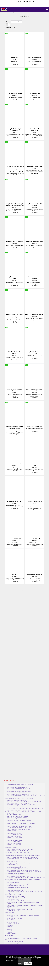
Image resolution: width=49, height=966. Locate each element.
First (23, 590)
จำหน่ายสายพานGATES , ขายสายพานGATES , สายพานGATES (17, 852)
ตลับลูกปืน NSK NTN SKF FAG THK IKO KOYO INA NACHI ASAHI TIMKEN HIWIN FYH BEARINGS (24, 903)
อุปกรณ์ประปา (10, 925)
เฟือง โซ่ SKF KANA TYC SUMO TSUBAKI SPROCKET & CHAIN (19, 909)
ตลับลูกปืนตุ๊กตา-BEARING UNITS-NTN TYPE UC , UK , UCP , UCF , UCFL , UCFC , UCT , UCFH (26, 877)
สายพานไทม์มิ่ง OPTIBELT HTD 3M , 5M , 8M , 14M (17, 850)
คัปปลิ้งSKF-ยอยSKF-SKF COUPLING (14, 814)
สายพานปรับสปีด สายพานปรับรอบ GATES (15, 854)
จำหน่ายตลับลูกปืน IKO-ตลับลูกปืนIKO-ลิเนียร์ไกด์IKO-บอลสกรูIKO (18, 863)
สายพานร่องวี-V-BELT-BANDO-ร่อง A (14, 846)
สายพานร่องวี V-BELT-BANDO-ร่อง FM (14, 837)
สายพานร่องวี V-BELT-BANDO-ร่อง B (14, 844)
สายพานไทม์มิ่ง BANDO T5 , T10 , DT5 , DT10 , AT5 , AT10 (19, 826)
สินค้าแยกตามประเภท (9, 912)
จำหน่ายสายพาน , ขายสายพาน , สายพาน (15, 941)
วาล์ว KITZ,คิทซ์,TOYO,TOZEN (13, 923)
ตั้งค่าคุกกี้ (20, 963)
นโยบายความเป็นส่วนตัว (36, 958)
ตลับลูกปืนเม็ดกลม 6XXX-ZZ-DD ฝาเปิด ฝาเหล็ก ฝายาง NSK (19, 791)
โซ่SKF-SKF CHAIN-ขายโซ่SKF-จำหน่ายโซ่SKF (16, 819)
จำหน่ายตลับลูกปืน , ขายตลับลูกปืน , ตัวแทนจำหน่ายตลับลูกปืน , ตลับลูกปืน (22, 938)
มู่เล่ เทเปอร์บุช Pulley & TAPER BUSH (14, 918)
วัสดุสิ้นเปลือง (9, 932)
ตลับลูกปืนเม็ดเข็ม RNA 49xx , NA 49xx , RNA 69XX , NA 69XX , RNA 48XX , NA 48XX (24, 871)
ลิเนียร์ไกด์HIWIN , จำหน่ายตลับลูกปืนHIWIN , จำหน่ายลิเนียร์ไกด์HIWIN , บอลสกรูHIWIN (22, 879)
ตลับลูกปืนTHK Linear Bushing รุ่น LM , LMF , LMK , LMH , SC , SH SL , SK (22, 857)
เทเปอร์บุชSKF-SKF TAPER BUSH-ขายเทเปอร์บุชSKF (17, 816)
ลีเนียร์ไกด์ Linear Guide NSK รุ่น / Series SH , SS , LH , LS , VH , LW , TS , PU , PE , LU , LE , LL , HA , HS (26, 796)
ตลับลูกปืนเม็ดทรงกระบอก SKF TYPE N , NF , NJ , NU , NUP (19, 803)
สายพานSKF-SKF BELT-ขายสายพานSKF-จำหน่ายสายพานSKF (19, 820)
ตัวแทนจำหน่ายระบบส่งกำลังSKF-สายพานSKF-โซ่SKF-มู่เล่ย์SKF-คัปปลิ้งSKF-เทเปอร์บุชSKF (23, 811)
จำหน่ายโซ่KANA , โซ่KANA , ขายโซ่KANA (13, 894)
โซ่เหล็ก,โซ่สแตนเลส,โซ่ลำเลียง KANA (14, 899)
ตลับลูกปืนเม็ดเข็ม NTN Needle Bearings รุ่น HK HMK (18, 876)
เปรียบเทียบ (15, 64)
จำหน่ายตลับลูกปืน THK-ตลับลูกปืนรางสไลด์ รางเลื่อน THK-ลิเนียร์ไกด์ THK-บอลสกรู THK (22, 855)
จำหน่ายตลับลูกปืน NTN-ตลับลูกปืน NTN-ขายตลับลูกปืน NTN (17, 873)
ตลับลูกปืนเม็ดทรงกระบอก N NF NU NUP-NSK (16, 792)
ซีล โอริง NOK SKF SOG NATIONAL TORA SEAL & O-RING (18, 908)
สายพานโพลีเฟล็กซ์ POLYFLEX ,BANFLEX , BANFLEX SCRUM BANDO (21, 823)
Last (26, 590)
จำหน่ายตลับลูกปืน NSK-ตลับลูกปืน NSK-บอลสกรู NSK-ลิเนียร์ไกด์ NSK (19, 784)
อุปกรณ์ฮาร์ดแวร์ (10, 928)
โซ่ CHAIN (9, 921)
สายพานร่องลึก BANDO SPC (12, 830)
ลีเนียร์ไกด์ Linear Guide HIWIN (13, 882)
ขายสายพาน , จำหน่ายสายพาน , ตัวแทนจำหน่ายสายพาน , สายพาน (20, 936)
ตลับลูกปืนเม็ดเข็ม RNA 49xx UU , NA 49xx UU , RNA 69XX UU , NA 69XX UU (22, 870)
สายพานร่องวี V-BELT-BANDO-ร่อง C (14, 843)
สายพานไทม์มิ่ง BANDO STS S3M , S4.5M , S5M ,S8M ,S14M (19, 827)
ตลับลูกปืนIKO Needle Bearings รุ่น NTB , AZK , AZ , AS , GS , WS (20, 866)
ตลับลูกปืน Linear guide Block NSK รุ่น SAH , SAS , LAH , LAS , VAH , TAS (22, 794)
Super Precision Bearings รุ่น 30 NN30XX (15, 790)
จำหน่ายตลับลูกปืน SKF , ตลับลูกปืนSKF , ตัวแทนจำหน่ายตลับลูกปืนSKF (19, 798)
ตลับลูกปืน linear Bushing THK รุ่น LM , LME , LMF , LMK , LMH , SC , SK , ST (22, 858)
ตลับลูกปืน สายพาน (9, 935)
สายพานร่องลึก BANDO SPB (12, 832)
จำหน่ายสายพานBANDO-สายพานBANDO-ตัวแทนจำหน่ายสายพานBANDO (20, 822)
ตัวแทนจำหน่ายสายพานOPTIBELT (12, 847)
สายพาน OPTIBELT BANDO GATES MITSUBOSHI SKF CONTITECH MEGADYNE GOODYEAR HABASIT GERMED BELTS (25, 906)
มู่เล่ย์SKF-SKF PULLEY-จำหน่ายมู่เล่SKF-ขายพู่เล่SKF (17, 817)
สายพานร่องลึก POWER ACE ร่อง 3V (14, 836)
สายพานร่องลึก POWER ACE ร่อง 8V (14, 833)
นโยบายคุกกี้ (11, 960)
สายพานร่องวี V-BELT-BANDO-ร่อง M (14, 840)
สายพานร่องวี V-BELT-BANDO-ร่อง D (14, 841)
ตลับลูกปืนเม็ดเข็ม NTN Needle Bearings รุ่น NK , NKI (17, 874)
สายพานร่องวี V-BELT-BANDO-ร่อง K (14, 839)
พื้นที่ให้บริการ (8, 940)
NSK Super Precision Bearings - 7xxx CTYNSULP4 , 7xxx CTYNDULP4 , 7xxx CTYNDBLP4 (25, 785)
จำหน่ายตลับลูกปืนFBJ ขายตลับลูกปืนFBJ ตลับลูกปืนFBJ (16, 887)
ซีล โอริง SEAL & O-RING (12, 922)
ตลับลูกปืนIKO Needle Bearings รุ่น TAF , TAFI (16, 867)
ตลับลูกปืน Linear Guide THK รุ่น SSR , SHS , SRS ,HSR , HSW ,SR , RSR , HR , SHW (24, 860)
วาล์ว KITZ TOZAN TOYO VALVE (13, 910)
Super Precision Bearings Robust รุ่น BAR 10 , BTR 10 (18, 788)
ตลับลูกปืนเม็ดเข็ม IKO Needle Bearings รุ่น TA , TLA (17, 868)
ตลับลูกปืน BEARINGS (11, 914)
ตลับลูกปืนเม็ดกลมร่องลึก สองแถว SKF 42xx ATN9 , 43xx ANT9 (19, 810)
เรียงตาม (8, 22)
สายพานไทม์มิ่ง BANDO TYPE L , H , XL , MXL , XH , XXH (18, 829)
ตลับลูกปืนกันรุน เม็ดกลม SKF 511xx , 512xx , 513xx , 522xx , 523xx (21, 804)
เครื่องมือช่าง (9, 929)
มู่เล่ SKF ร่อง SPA (10, 813)
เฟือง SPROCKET (10, 919)
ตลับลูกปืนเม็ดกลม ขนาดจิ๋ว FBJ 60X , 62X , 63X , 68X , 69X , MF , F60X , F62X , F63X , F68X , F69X (25, 892)
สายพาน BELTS (10, 916)
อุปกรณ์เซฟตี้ (9, 930)
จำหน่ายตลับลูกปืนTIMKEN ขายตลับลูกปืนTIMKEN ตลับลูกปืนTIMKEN (19, 884)
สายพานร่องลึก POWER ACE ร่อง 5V (14, 834)
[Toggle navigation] (47, 9)
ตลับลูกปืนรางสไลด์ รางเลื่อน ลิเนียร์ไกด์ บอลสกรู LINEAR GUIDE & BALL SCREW (23, 915)
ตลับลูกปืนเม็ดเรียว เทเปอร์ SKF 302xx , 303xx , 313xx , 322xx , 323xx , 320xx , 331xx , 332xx (24, 806)
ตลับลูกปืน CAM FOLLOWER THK (13, 861)
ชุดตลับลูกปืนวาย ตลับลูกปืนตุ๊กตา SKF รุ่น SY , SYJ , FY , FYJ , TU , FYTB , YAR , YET (24, 801)
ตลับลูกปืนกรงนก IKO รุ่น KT (12, 864)
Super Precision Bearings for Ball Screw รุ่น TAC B (17, 787)
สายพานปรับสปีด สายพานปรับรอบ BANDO (15, 825)
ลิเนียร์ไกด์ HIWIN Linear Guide (13, 881)
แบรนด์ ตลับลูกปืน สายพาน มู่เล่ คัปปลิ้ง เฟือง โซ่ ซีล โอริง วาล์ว (17, 900)
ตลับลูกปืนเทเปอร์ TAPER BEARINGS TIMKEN (16, 885)
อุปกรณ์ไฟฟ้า (9, 926)
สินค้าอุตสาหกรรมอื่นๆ (11, 933)
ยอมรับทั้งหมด (28, 963)
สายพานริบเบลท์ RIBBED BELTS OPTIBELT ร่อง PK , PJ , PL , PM (20, 849)
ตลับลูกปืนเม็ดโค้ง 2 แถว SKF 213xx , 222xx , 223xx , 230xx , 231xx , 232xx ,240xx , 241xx (25, 808)
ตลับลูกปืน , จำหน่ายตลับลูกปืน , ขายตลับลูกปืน (16, 943)
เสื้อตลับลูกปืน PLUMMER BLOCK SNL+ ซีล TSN (16, 800)
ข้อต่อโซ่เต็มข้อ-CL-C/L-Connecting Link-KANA (16, 897)
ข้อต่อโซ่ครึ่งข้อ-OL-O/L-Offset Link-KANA (15, 896)
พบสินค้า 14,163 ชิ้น (10, 27)
